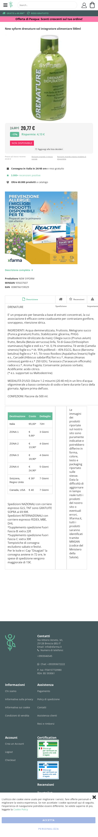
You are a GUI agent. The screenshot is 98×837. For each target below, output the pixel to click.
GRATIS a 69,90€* (16, 13)
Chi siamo (10, 691)
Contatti (41, 707)
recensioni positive (24, 175)
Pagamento (43, 691)
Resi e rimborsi (45, 723)
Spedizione (61, 299)
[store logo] (10, 5)
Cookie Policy (20, 809)
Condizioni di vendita (17, 715)
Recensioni (78, 299)
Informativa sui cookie (17, 707)
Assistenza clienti (47, 715)
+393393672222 (56, 664)
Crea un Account (14, 743)
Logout (9, 751)
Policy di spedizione (48, 699)
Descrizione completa (19, 270)
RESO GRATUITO (39, 13)
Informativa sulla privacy (19, 699)
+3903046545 (44, 656)
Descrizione (32, 299)
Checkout (10, 760)
